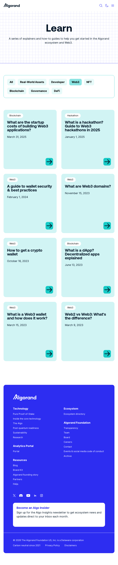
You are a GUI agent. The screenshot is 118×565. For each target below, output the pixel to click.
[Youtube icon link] (28, 495)
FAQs (15, 484)
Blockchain (17, 90)
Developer (58, 82)
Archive (68, 456)
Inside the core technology (27, 418)
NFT (89, 82)
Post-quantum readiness (26, 428)
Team (66, 432)
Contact (68, 446)
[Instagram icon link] (41, 495)
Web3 (75, 82)
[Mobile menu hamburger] (112, 5)
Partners (17, 479)
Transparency (71, 428)
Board (67, 437)
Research (18, 437)
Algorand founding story (25, 474)
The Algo (17, 423)
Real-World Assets (32, 82)
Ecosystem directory (74, 414)
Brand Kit (18, 470)
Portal (16, 451)
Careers (68, 442)
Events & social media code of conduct (84, 451)
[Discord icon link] (21, 495)
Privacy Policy (52, 545)
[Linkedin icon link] (35, 495)
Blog (15, 465)
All (11, 82)
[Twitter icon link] (14, 495)
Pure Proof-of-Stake (23, 414)
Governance (39, 90)
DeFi (57, 90)
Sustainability (20, 432)
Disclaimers (70, 545)
